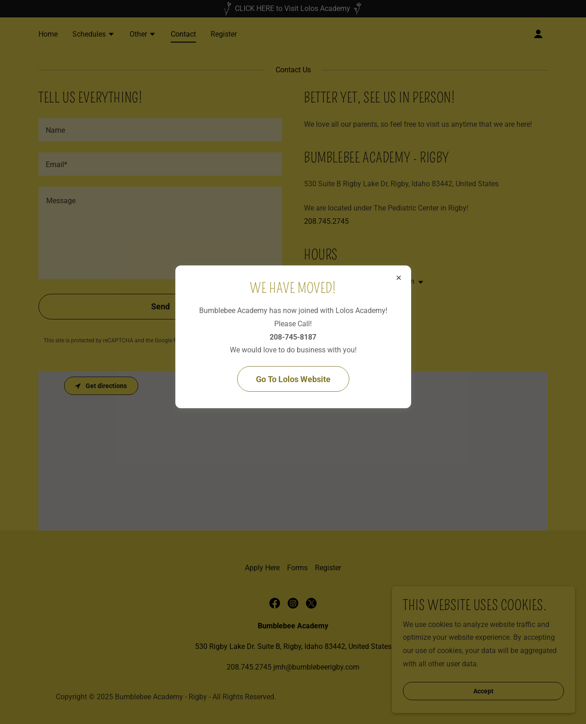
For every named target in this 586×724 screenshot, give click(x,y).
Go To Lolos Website (293, 379)
